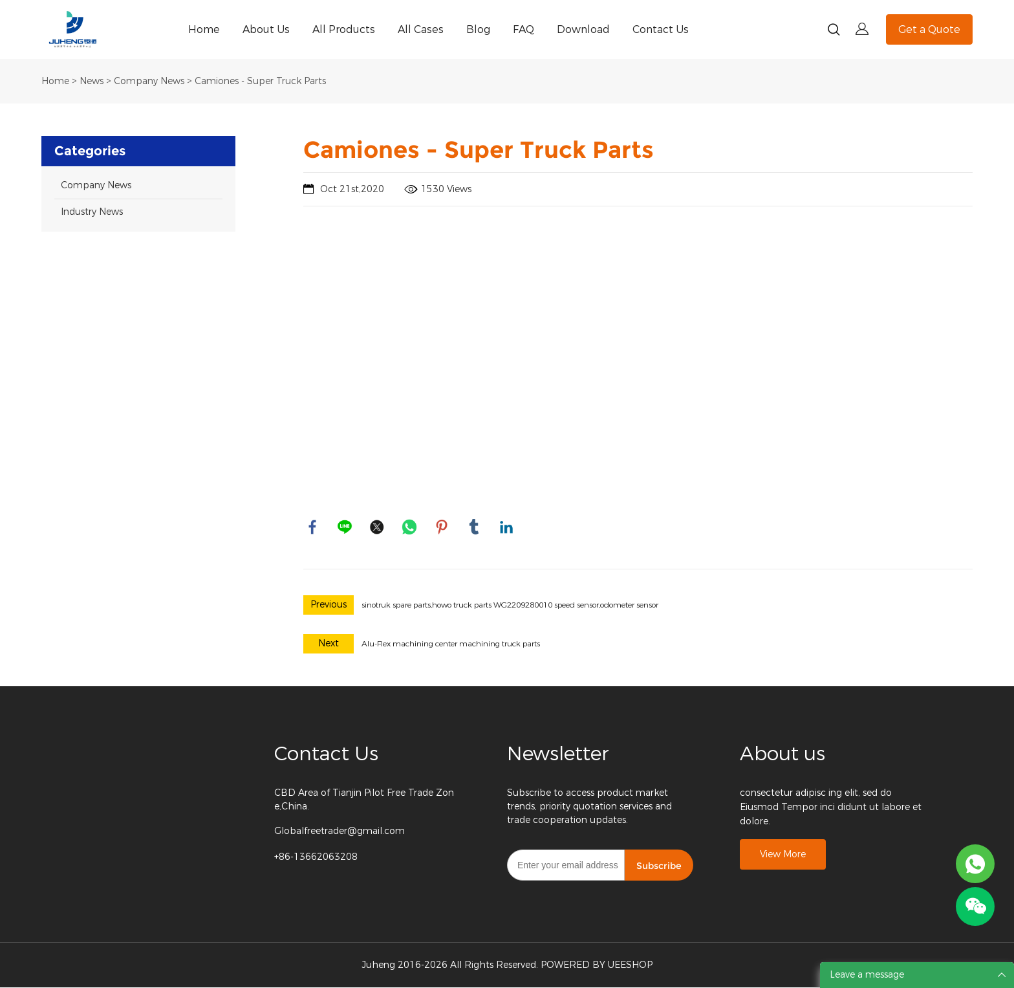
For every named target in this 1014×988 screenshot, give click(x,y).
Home (204, 29)
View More (783, 856)
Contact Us (660, 29)
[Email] (566, 865)
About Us (266, 29)
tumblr (474, 527)
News (91, 81)
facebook (313, 527)
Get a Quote (929, 29)
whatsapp (410, 527)
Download (583, 29)
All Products (343, 29)
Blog (478, 29)
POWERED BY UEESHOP (597, 966)
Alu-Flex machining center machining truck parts (450, 644)
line (345, 527)
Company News (149, 81)
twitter (377, 527)
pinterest (442, 527)
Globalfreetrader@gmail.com (339, 832)
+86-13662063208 (316, 857)
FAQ (523, 29)
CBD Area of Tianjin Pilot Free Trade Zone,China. (364, 800)
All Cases (421, 29)
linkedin (507, 527)
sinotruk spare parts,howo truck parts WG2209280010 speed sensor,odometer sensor (509, 605)
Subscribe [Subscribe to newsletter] (659, 866)
